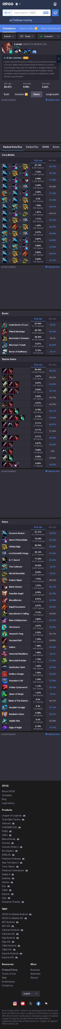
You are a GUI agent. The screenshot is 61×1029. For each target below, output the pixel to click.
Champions (9, 28)
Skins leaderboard (50, 28)
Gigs (4, 898)
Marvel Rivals (8, 839)
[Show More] (18, 4)
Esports (6, 894)
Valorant (6, 823)
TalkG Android (9, 945)
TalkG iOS (7, 949)
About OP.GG (8, 791)
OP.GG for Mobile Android (15, 914)
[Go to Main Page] (8, 4)
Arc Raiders (8, 851)
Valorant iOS (8, 934)
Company (7, 795)
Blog (4, 799)
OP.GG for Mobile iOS (12, 918)
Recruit (34, 977)
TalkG (5, 890)
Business (35, 970)
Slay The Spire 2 (10, 862)
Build (6, 94)
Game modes (28, 28)
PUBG (5, 831)
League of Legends (12, 815)
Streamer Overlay (11, 902)
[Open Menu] (55, 4)
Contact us (7, 985)
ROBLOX (6, 854)
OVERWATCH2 (9, 827)
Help (4, 977)
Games (5, 882)
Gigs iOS (6, 941)
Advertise (36, 973)
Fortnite (6, 843)
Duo (4, 886)
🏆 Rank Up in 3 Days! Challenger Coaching (24, 20)
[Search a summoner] (46, 12)
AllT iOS (6, 926)
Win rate (52, 160)
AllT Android (8, 922)
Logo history (8, 803)
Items (37, 94)
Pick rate (38, 160)
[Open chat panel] (58, 59)
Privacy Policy (9, 970)
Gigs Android (8, 937)
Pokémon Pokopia (11, 858)
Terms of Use (9, 973)
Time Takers (8, 866)
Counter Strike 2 (10, 847)
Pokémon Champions (13, 870)
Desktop (6, 878)
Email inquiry (8, 981)
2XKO (5, 835)
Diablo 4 (6, 874)
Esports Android (10, 953)
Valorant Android (10, 930)
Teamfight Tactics (11, 819)
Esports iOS (8, 957)
